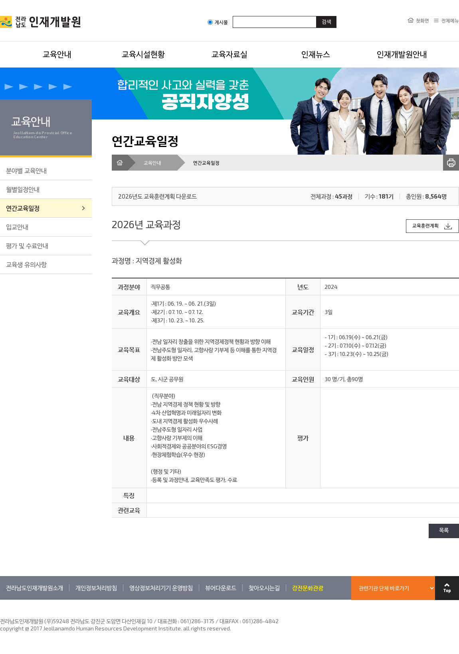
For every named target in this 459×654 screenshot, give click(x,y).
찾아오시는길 (264, 587)
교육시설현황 (143, 54)
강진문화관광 (307, 587)
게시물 (218, 22)
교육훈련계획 (425, 226)
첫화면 (422, 20)
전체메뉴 (450, 20)
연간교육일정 (23, 208)
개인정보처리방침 (96, 587)
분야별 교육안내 (26, 170)
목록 (444, 531)
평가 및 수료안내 (27, 245)
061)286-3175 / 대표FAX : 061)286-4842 (229, 621)
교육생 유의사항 (26, 264)
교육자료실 (229, 54)
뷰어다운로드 (220, 587)
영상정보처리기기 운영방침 (161, 587)
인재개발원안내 (402, 54)
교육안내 (57, 54)
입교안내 (17, 227)
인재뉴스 (315, 54)
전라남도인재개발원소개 (34, 587)
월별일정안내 (23, 189)
